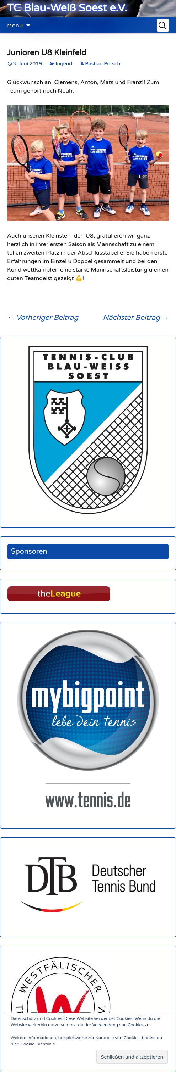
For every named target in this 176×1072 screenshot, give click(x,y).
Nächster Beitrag (136, 317)
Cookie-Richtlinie (38, 1044)
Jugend (63, 64)
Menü (15, 25)
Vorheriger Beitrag (42, 317)
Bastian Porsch (102, 64)
